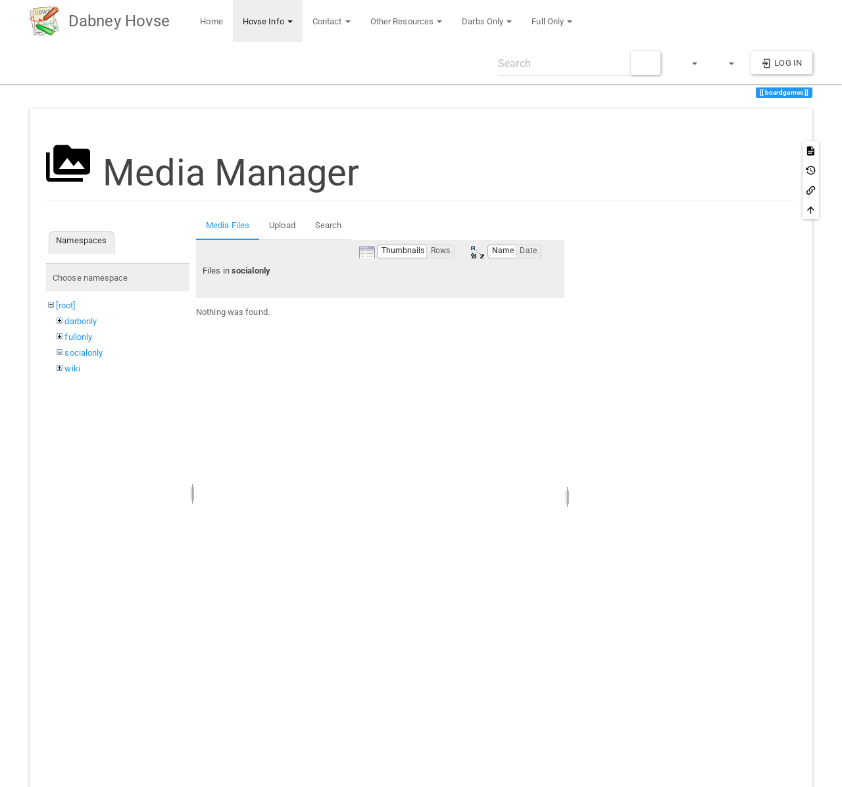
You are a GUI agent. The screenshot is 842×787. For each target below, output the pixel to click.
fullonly (78, 337)
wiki (72, 368)
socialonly (83, 353)
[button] (688, 63)
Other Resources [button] (406, 21)
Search (328, 225)
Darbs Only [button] (487, 21)
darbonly (80, 321)
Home (210, 21)
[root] (65, 305)
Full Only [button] (552, 21)
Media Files (227, 225)
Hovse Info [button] (268, 21)
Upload (282, 225)
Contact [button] (331, 21)
